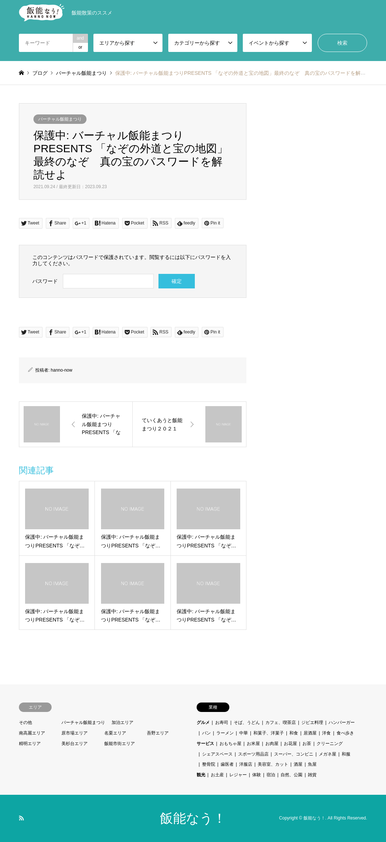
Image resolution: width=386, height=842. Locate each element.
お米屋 (253, 743)
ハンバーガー (342, 722)
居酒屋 (310, 733)
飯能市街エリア (119, 743)
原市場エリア (74, 733)
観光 (201, 774)
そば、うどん (247, 722)
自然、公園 (291, 774)
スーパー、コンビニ (293, 754)
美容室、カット (273, 764)
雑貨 (312, 774)
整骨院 (208, 764)
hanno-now (61, 370)
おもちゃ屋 (230, 743)
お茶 (306, 743)
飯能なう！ (193, 818)
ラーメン (225, 733)
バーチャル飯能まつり (60, 119)
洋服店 (245, 764)
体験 (256, 774)
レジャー (238, 774)
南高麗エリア (32, 733)
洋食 (326, 733)
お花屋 (290, 743)
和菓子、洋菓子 (268, 733)
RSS (21, 818)
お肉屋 (271, 743)
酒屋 (298, 764)
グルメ (203, 722)
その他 (25, 722)
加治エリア (122, 722)
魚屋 (312, 764)
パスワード (45, 281)
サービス (205, 743)
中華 (243, 733)
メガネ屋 (327, 754)
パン (206, 733)
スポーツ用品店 (253, 754)
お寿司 (221, 722)
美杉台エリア (74, 743)
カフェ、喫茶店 (280, 722)
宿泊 (270, 774)
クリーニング (330, 743)
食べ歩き (345, 733)
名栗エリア (115, 733)
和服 (346, 754)
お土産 (217, 774)
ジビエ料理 (312, 722)
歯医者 (227, 764)
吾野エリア (158, 733)
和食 (293, 733)
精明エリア (30, 743)
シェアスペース (217, 754)
